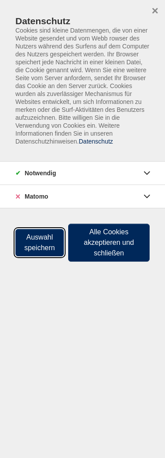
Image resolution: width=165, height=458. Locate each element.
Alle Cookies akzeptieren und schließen (109, 242)
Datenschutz (96, 141)
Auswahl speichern (39, 242)
